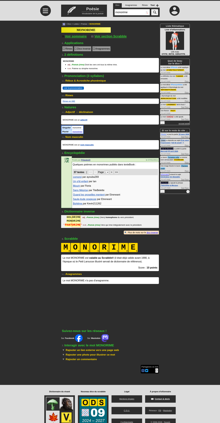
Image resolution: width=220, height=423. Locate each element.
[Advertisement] (45, 46)
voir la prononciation (73, 88)
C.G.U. (127, 410)
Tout (182, 106)
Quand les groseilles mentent (89, 194)
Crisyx (163, 139)
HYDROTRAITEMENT (175, 70)
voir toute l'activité (184, 122)
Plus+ (187, 72)
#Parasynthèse (177, 84)
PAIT (173, 110)
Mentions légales (126, 399)
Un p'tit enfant (80, 181)
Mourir (76, 185)
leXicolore (164, 182)
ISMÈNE (170, 116)
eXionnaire (165, 173)
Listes (76, 24)
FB (159, 410)
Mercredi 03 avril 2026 (169, 150)
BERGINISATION (168, 98)
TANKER (179, 76)
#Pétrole (174, 67)
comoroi (77, 177)
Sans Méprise (80, 190)
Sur (72, 338)
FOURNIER (178, 159)
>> (116, 172)
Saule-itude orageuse (84, 199)
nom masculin (87, 145)
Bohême (78, 203)
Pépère (163, 133)
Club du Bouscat (167, 148)
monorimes (77, 131)
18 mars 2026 (184, 133)
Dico (69, 24)
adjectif (83, 120)
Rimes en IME (69, 101)
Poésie (84, 24)
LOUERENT (171, 104)
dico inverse (152, 232)
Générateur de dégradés (170, 176)
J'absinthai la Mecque (169, 184)
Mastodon (167, 410)
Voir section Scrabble (109, 36)
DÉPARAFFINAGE (168, 89)
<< (90, 172)
